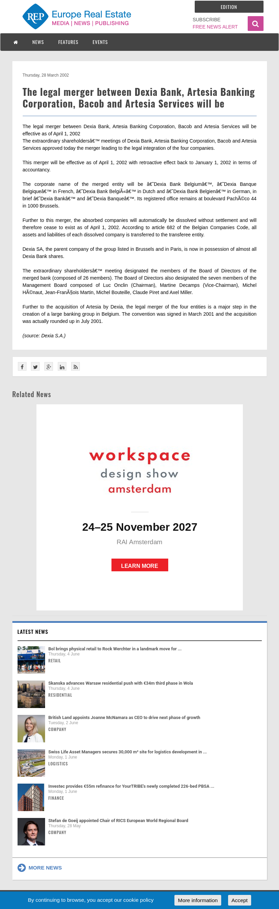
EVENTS (100, 41)
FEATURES (68, 41)
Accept (240, 900)
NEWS (38, 41)
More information (197, 900)
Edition (229, 6)
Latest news (33, 631)
